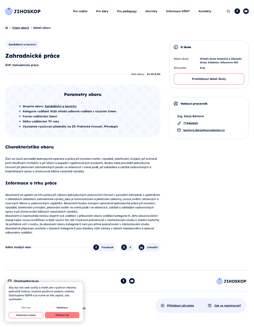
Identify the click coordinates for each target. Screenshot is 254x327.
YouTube (246, 11)
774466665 (190, 123)
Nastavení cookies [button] (26, 315)
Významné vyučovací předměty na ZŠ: (50, 126)
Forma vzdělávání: (36, 116)
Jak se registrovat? (227, 305)
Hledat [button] (228, 11)
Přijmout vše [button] (62, 315)
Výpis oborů (20, 27)
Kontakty (205, 11)
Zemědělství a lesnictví (22, 44)
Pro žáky (102, 11)
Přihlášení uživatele (180, 305)
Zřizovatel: (180, 67)
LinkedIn (152, 247)
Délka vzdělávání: (35, 121)
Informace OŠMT (178, 11)
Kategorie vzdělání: (36, 111)
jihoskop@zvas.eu (26, 281)
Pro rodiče (80, 11)
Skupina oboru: (34, 106)
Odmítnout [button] (62, 307)
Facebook (237, 11)
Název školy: (181, 58)
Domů (8, 28)
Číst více (26, 307)
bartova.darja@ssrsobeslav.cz (204, 130)
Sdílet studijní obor (18, 247)
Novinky (151, 11)
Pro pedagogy (127, 11)
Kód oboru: (137, 74)
